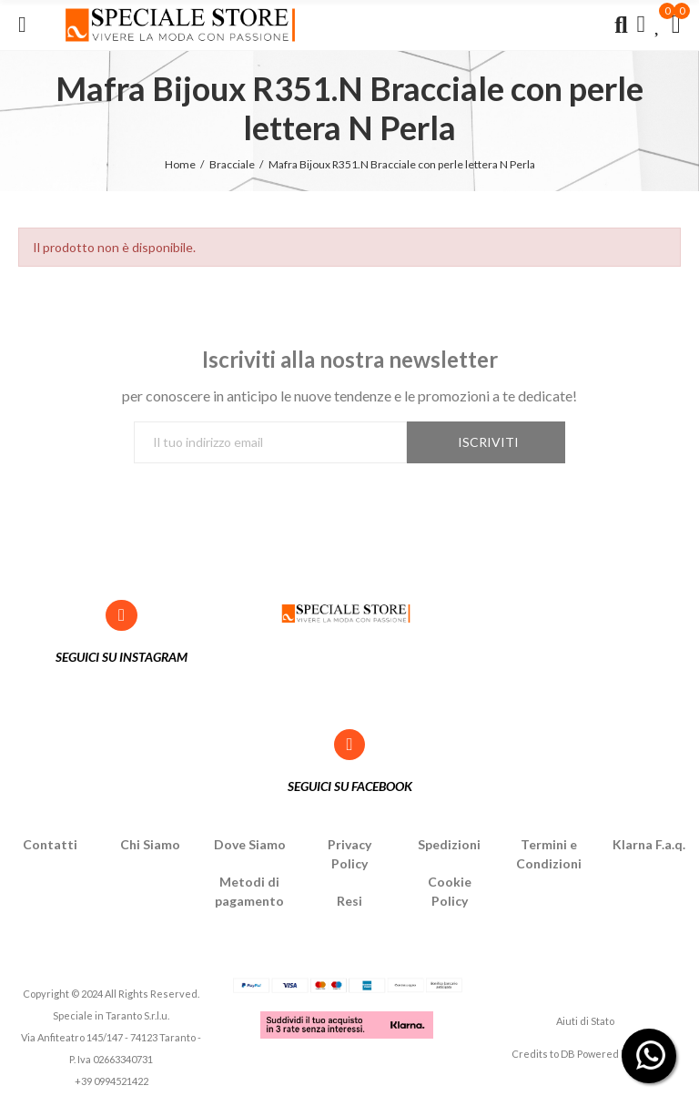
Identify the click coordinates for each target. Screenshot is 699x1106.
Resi (349, 900)
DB (568, 1054)
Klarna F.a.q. (649, 844)
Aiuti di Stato (585, 1021)
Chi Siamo (150, 844)
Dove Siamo (250, 844)
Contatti (50, 844)
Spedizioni (449, 844)
